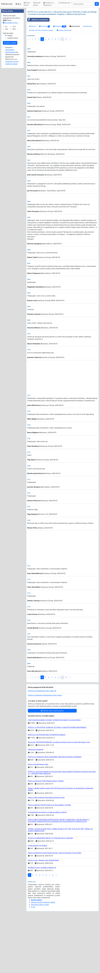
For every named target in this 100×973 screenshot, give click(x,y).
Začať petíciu (27, 4)
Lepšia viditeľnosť (64, 30)
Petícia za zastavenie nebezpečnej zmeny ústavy (45, 750)
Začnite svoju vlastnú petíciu (52, 765)
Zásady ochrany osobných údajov (41, 30)
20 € (6, 88)
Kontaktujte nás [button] (65, 3)
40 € (14, 88)
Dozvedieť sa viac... (11, 81)
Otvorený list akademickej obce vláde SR (42, 745)
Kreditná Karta (12, 97)
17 (66, 39)
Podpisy (59, 26)
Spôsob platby (8, 92)
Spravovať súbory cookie (40, 959)
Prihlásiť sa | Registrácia (48, 4)
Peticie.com (6, 4)
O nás (33, 962)
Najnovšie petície (36, 4)
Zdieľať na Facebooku (37, 19)
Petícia (32, 26)
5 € (6, 85)
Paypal (9, 94)
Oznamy (44, 26)
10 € (14, 85)
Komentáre (75, 26)
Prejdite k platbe (10, 101)
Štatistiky (87, 26)
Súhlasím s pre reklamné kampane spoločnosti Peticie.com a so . (12, 114)
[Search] (84, 4)
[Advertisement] (62, 57)
